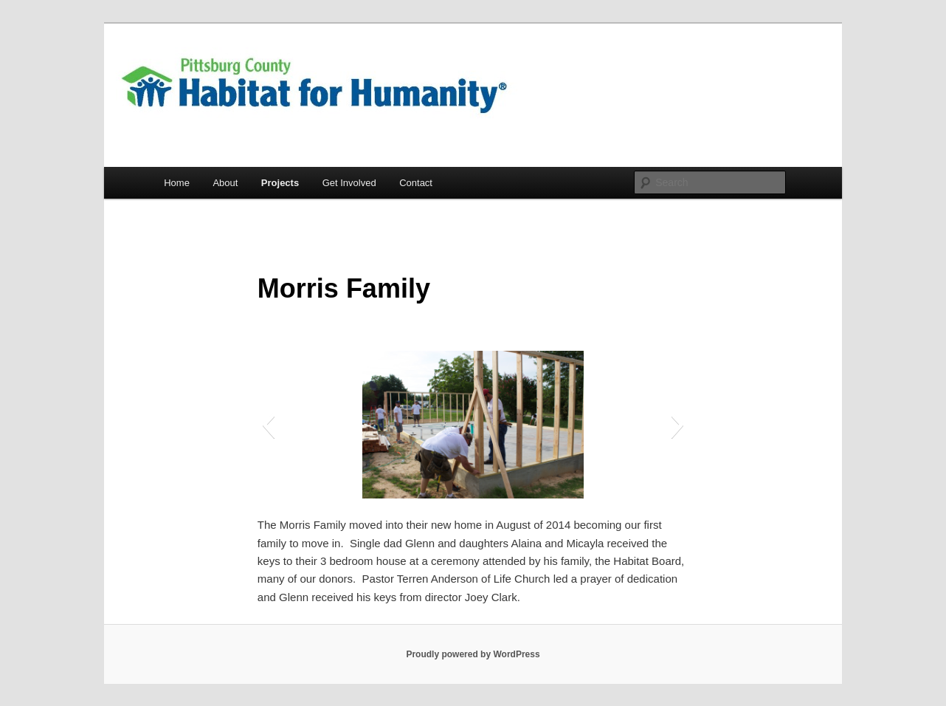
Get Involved (349, 182)
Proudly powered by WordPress (472, 654)
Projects (280, 182)
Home (177, 182)
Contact (415, 182)
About (225, 182)
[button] (268, 424)
